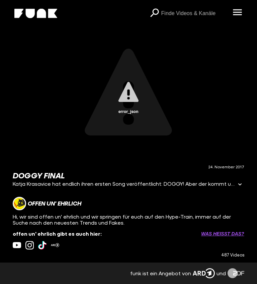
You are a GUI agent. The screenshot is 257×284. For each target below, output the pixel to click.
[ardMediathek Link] (55, 245)
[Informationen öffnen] (240, 185)
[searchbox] (194, 13)
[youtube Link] (17, 245)
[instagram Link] (29, 245)
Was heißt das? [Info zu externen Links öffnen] (222, 233)
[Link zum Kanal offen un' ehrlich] (47, 203)
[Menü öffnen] (237, 12)
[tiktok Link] (42, 245)
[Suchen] (154, 13)
